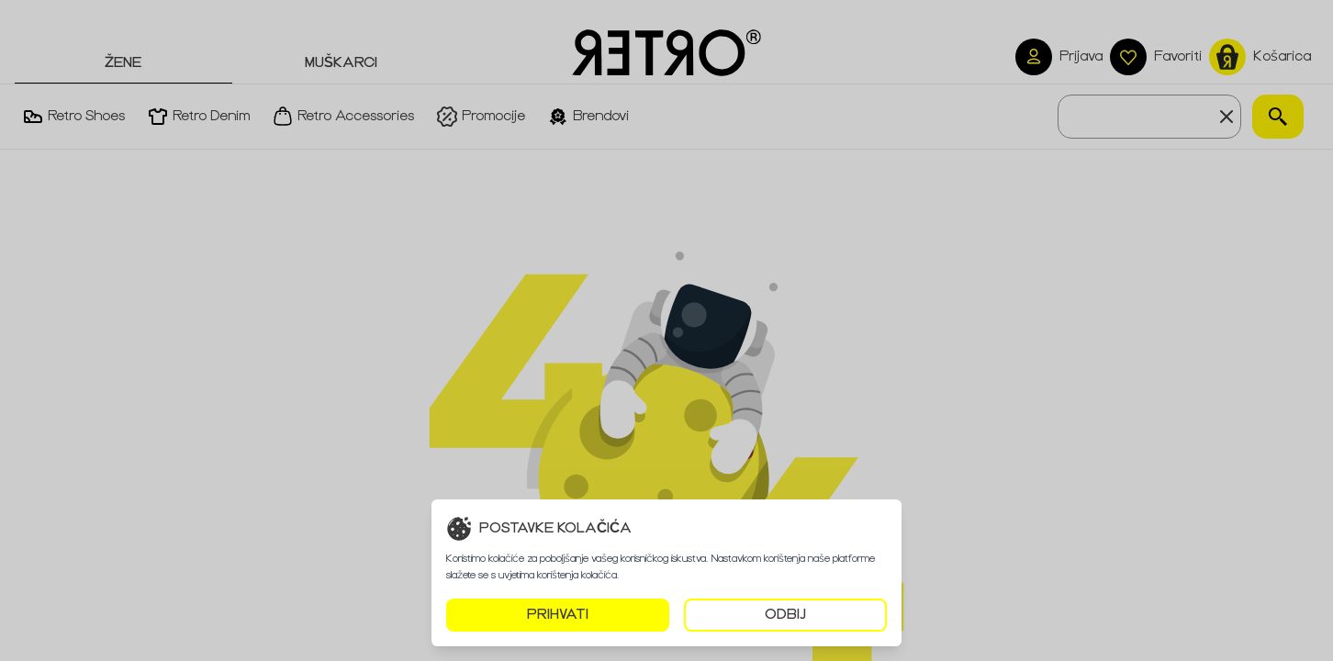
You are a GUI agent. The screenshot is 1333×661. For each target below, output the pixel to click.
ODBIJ (785, 615)
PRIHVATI (557, 615)
